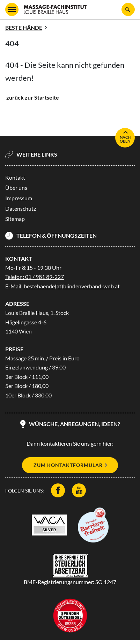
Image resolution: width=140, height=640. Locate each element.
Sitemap (15, 218)
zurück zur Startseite (32, 97)
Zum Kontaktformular (68, 465)
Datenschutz (20, 208)
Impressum (18, 198)
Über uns (16, 187)
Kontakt (15, 177)
